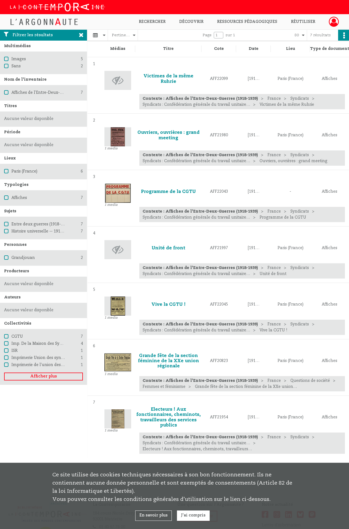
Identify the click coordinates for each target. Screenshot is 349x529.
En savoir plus (153, 515)
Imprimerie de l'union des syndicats (45, 365)
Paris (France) (24, 171)
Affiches (19, 198)
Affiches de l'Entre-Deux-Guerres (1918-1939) (54, 93)
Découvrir (191, 22)
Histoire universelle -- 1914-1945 (42, 231)
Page (207, 35)
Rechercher (152, 22)
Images (18, 59)
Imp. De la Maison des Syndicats (42, 344)
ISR (14, 351)
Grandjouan (23, 258)
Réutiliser (303, 22)
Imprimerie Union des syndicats (42, 358)
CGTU (17, 336)
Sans (16, 66)
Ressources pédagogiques (247, 22)
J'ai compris (193, 515)
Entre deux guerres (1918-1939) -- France (50, 224)
